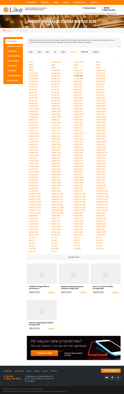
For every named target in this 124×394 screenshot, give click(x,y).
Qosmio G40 (55, 95)
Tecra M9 (77, 246)
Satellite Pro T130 (35, 210)
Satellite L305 (55, 133)
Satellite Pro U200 (57, 210)
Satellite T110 (78, 218)
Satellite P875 (78, 191)
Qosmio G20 (55, 92)
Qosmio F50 (33, 89)
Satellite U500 (33, 232)
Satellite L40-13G (101, 136)
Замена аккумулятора (14, 46)
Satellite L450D (79, 139)
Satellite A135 (78, 103)
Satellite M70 (55, 177)
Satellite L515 (100, 144)
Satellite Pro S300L (35, 207)
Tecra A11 (54, 237)
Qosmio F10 (55, 87)
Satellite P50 (100, 183)
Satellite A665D (101, 117)
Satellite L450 (55, 139)
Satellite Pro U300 (80, 210)
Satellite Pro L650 (102, 202)
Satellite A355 (33, 111)
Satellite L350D (34, 136)
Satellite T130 (33, 221)
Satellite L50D (78, 144)
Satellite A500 (100, 111)
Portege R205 (100, 76)
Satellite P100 (100, 177)
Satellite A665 (78, 117)
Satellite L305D (79, 133)
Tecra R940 (77, 248)
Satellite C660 (78, 122)
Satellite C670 (33, 125)
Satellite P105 (33, 180)
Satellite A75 (33, 120)
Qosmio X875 (78, 100)
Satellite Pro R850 (57, 204)
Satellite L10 (78, 128)
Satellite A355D (56, 111)
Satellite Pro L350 (35, 199)
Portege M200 (100, 70)
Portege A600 (55, 70)
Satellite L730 (55, 158)
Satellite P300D (56, 183)
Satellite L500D (101, 141)
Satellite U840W (101, 232)
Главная (8, 30)
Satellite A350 (78, 109)
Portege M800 (33, 76)
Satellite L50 (55, 141)
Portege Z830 (100, 84)
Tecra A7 (31, 240)
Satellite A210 (55, 106)
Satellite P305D (79, 183)
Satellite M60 (100, 174)
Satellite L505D (56, 144)
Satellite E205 (55, 128)
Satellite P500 (33, 185)
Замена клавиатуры (13, 56)
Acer (39, 52)
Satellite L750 (100, 158)
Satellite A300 (100, 106)
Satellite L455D (34, 141)
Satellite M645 (33, 177)
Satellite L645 (100, 150)
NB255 (98, 65)
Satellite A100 (100, 100)
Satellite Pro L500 (102, 199)
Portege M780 (100, 73)
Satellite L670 (55, 155)
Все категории (11, 41)
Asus (30, 52)
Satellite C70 (55, 125)
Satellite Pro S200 (79, 204)
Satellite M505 (56, 174)
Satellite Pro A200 (35, 194)
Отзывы (65, 2)
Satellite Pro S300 (102, 204)
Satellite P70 (55, 188)
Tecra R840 (32, 248)
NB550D (31, 70)
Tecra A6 (99, 237)
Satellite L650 (33, 152)
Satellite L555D (101, 147)
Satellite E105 (33, 128)
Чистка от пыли (12, 80)
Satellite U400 (33, 229)
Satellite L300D (34, 133)
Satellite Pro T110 (102, 207)
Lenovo (96, 52)
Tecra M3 (77, 243)
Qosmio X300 (33, 98)
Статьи (45, 371)
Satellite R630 (78, 213)
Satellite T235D (101, 224)
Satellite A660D (56, 117)
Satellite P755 (78, 188)
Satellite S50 (100, 215)
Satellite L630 (33, 150)
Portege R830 (55, 81)
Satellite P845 (33, 191)
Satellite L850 (55, 163)
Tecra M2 (54, 243)
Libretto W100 (78, 62)
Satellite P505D (101, 185)
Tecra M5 (99, 243)
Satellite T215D (34, 224)
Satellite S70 (55, 218)
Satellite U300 (78, 226)
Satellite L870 (100, 163)
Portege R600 (78, 78)
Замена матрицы (13, 61)
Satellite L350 (100, 133)
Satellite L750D (34, 161)
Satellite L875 (55, 166)
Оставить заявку (44, 353)
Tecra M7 (32, 246)
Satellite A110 (55, 103)
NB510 (76, 67)
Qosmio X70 (33, 100)
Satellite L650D (56, 152)
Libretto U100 (55, 62)
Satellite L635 (55, 150)
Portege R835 (78, 81)
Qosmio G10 (100, 89)
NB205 (53, 65)
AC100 (31, 62)
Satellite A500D (34, 114)
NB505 (53, 67)
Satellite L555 (78, 147)
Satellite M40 (78, 172)
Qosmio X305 (55, 98)
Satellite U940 (55, 235)
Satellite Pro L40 (56, 199)
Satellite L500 (78, 141)
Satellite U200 (33, 226)
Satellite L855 (78, 163)
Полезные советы (79, 2)
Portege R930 (100, 81)
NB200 (31, 65)
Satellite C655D (56, 122)
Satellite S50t (33, 218)
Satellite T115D (101, 218)
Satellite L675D (101, 155)
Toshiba (73, 52)
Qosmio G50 (78, 95)
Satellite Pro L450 (79, 199)
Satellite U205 (55, 226)
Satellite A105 (33, 103)
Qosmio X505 (100, 98)
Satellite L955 (33, 169)
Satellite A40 (78, 111)
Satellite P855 (55, 191)
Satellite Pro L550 (57, 202)
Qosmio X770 (55, 100)
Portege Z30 (78, 84)
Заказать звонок (110, 371)
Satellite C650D (101, 120)
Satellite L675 (78, 155)
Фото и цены (19, 371)
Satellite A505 (55, 114)
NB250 (76, 65)
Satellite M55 (78, 174)
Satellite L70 (33, 158)
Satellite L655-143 (102, 152)
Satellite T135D (79, 221)
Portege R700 (100, 78)
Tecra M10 (99, 240)
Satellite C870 (100, 125)
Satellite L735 (78, 158)
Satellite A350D (101, 109)
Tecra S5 (54, 251)
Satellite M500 (33, 174)
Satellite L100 (100, 128)
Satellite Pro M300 (35, 204)
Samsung (84, 52)
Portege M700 (78, 73)
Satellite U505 (55, 232)
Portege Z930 (33, 87)
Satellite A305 (55, 109)
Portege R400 (33, 78)
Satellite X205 (100, 235)
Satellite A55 (100, 114)
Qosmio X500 (78, 98)
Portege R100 (55, 76)
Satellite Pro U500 (57, 213)
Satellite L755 (55, 161)
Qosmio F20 (78, 87)
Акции (56, 2)
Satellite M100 (56, 169)
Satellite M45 (100, 172)
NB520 (98, 67)
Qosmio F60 (55, 89)
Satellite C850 (78, 125)
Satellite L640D (79, 150)
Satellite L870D (34, 166)
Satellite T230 (55, 224)
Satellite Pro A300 (80, 194)
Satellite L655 (78, 152)
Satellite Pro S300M (57, 207)
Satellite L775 (100, 161)
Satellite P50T (33, 188)
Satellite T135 (55, 221)
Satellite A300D (34, 109)
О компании (31, 2)
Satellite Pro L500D (35, 202)
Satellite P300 (33, 183)
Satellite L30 (78, 130)
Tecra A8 (54, 240)
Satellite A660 (33, 117)
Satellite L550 (33, 147)
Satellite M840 (78, 177)
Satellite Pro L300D (102, 196)
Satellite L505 (33, 144)
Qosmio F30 (100, 87)
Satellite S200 (78, 215)
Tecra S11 (32, 251)
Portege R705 (33, 81)
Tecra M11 (32, 243)
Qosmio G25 (78, 92)
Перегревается (11, 71)
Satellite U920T (34, 235)
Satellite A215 (78, 106)
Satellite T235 (78, 224)
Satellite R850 (55, 215)
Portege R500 (55, 78)
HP (55, 52)
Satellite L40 (78, 136)
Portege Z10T (55, 84)
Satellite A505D (79, 114)
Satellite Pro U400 (102, 210)
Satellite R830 (100, 213)
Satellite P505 (78, 185)
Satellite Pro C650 (35, 196)
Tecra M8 (54, 246)
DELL (47, 52)
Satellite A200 (100, 103)
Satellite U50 (100, 229)
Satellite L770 (78, 161)
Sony (63, 52)
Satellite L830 (33, 163)
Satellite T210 (100, 221)
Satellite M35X (56, 172)
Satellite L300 (100, 130)
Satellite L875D (79, 166)
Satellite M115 (101, 169)
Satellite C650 (78, 120)
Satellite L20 (33, 130)
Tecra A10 (32, 237)
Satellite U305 (100, 226)
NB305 (31, 67)
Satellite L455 (100, 139)
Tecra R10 (99, 246)
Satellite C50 (55, 120)
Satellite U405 (78, 229)
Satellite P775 (100, 188)
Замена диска (12, 51)
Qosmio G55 (100, 95)
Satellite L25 (55, 130)
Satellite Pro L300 (57, 196)
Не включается (12, 66)
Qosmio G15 (33, 92)
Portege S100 (33, 84)
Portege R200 (78, 76)
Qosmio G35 (33, 95)
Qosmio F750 (78, 89)
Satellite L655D (34, 155)
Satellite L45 (33, 139)
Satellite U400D (56, 229)
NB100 (98, 62)
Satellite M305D (34, 172)
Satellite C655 (33, 122)
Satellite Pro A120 (102, 191)
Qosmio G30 (100, 92)
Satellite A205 (33, 106)
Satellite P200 (55, 180)
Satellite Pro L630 (79, 202)
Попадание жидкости (14, 76)
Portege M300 (33, 73)
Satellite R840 (33, 215)
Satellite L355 (55, 136)
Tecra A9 (76, 240)
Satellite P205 (100, 180)
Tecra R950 (99, 248)
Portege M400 (56, 73)
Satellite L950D (101, 166)
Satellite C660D (101, 122)
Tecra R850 (54, 248)
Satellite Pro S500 (79, 207)
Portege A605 (78, 70)
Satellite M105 (78, 169)
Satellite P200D (79, 180)
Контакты (94, 2)
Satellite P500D (56, 185)
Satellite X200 (78, 235)
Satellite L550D (56, 147)
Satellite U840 (78, 232)
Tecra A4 (76, 237)
